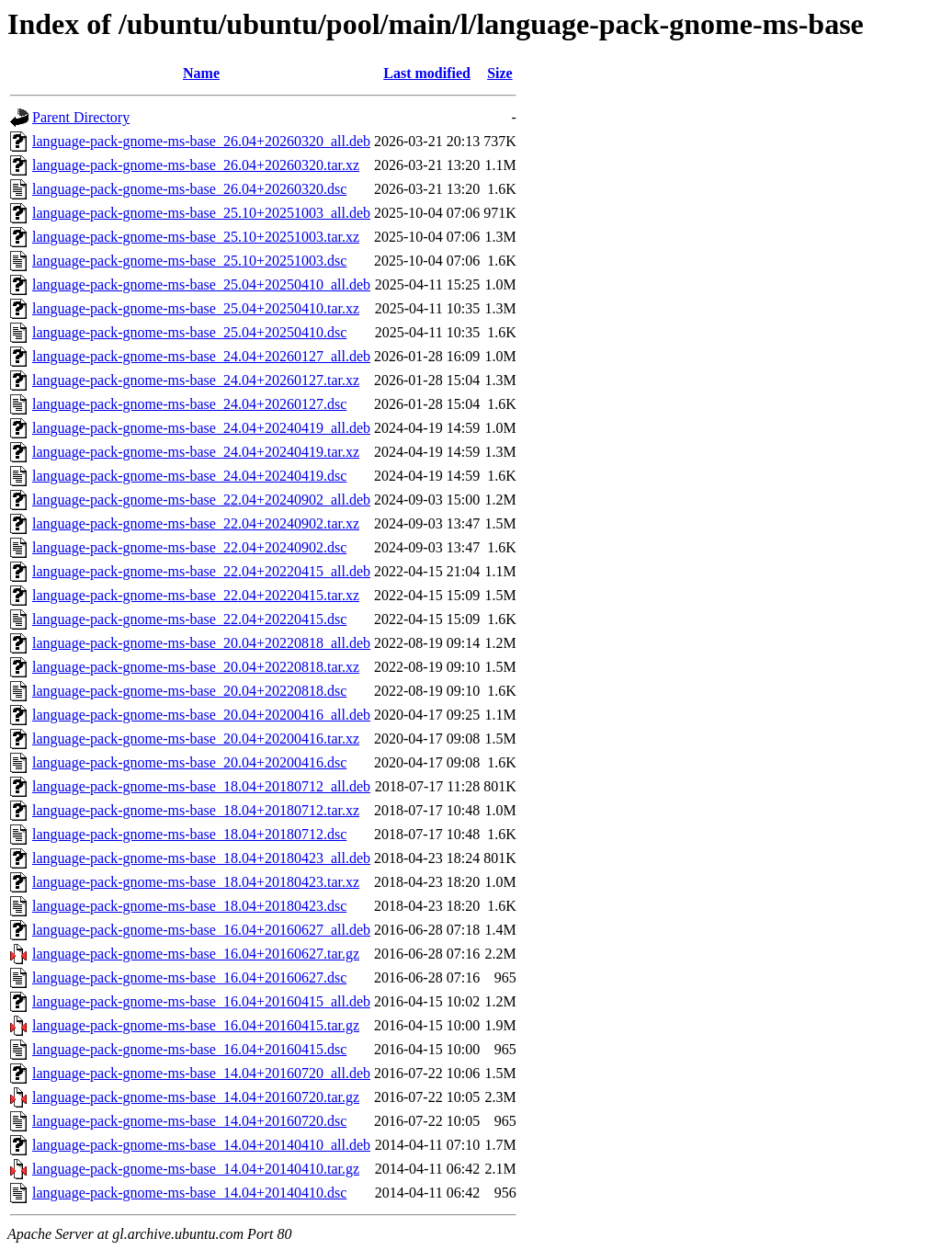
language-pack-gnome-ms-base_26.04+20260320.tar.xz (195, 165)
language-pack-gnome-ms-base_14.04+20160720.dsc (189, 1121)
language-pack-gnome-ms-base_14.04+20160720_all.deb (201, 1073)
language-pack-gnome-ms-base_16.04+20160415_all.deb (201, 1001)
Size (500, 73)
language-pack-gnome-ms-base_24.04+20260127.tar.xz (195, 380)
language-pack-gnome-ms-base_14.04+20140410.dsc (189, 1192)
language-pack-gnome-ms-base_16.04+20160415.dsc (189, 1049)
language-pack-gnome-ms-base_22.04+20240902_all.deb (201, 499)
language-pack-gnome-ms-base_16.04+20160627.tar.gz (195, 953)
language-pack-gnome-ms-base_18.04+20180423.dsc (189, 906)
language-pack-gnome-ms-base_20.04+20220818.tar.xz (195, 667)
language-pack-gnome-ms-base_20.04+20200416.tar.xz (195, 738)
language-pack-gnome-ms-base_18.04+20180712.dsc (189, 834)
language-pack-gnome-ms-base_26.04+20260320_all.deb (201, 141)
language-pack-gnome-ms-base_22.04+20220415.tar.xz (195, 595)
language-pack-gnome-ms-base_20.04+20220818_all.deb (201, 643)
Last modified (426, 73)
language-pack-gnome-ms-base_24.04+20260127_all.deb (201, 356)
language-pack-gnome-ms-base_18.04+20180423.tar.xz (195, 882)
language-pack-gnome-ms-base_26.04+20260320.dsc (189, 189)
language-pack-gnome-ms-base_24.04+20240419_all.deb (201, 428)
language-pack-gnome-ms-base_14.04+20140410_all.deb (201, 1145)
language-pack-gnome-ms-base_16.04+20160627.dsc (189, 977)
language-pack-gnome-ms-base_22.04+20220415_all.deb (201, 571)
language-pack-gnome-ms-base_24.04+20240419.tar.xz (195, 452)
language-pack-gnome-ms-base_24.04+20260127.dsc (189, 404)
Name (201, 73)
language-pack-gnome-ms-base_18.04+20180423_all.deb (201, 858)
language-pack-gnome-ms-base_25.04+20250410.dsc (189, 332)
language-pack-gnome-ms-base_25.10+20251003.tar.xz (195, 236)
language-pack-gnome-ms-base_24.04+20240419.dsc (189, 475)
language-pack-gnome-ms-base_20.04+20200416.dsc (189, 762)
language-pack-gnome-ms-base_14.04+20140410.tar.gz (195, 1168)
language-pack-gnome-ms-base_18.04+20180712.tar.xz (195, 810)
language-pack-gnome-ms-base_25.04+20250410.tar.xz (195, 308)
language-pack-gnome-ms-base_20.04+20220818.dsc (189, 691)
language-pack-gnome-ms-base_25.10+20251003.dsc (189, 260)
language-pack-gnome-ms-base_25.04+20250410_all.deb (201, 284)
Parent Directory (81, 117)
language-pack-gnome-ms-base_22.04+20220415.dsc (189, 619)
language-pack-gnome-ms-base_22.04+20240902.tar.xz (195, 523)
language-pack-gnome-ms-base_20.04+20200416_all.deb (201, 714)
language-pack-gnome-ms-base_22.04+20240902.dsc (189, 547)
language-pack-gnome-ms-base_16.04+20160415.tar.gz (195, 1025)
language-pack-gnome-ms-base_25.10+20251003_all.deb (201, 213)
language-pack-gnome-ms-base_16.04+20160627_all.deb (201, 930)
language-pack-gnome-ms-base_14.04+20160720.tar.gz (195, 1097)
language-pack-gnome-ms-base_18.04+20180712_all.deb (201, 786)
